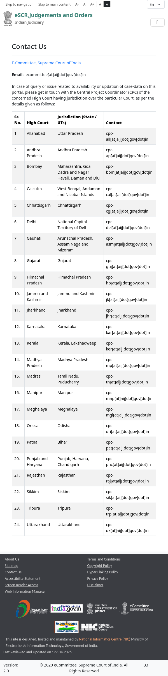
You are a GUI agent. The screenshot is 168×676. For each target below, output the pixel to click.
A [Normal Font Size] (84, 4)
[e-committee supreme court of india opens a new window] (136, 609)
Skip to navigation (20, 4)
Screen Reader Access (21, 585)
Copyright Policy (99, 565)
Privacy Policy (97, 578)
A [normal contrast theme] (100, 4)
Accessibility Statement (23, 578)
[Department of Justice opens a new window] (102, 609)
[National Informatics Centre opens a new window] (97, 628)
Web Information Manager (25, 591)
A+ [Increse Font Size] (92, 4)
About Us (12, 559)
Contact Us (13, 572)
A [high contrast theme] (107, 4)
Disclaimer (95, 585)
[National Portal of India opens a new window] (67, 609)
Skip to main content (54, 4)
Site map (11, 565)
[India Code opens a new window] (67, 628)
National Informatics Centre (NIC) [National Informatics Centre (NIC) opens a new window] (105, 639)
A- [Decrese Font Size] (76, 4)
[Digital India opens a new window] (32, 609)
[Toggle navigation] (157, 22)
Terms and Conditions (104, 559)
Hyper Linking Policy (102, 572)
